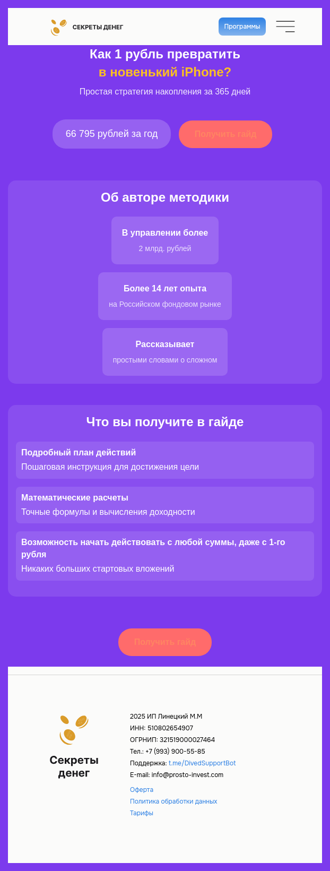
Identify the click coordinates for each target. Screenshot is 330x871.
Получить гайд (226, 134)
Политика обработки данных (173, 801)
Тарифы (141, 813)
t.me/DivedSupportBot (202, 763)
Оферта (141, 790)
